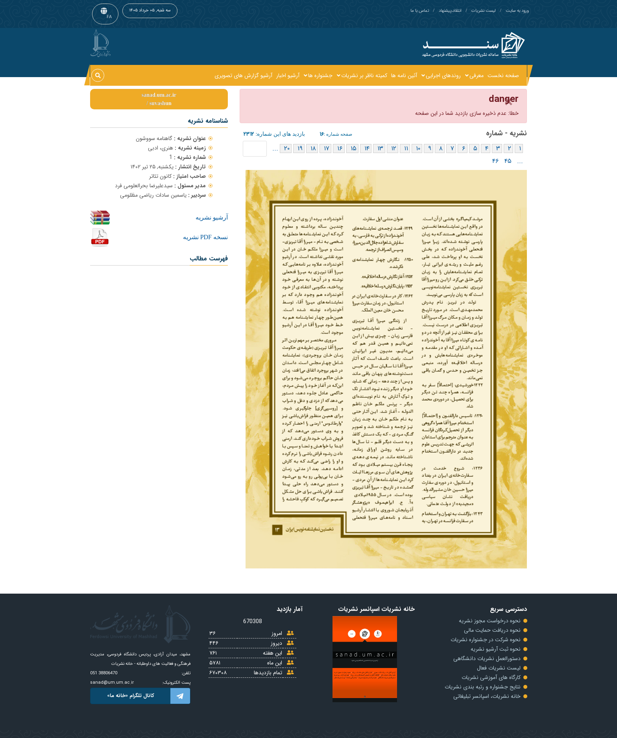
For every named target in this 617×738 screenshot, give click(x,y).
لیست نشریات (483, 10)
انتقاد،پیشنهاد (450, 10)
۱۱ (406, 148)
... (275, 148)
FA (109, 17)
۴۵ (508, 161)
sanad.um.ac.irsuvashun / (159, 99)
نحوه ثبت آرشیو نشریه (496, 649)
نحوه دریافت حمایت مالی (492, 630)
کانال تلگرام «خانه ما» (148, 696)
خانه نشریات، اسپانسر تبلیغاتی (487, 696)
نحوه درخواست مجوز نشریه (490, 620)
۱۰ (418, 148)
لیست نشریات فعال (499, 668)
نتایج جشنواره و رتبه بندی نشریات (483, 687)
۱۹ (300, 148)
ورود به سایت (517, 10)
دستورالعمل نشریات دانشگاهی (487, 658)
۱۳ (380, 148)
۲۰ (287, 148)
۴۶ (495, 161)
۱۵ (354, 148)
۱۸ (313, 148)
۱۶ (340, 148)
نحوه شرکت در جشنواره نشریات (486, 639)
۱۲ (393, 148)
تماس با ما (419, 10)
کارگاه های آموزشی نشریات (491, 677)
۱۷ (326, 148)
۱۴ (366, 148)
